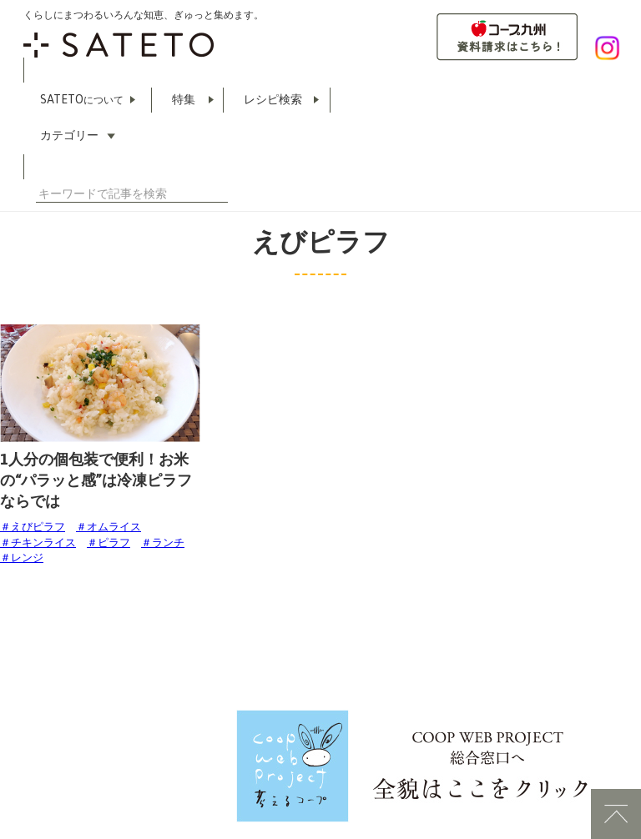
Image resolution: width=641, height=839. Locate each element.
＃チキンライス (38, 542)
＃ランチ (162, 542)
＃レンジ (21, 557)
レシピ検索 (273, 99)
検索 (221, 193)
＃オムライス (108, 526)
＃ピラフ (108, 542)
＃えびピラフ (32, 526)
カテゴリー (69, 135)
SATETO (82, 99)
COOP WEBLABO (119, 755)
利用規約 (21, 755)
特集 (183, 99)
